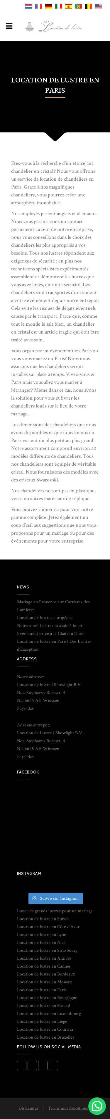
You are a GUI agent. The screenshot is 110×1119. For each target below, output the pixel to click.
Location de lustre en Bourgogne (47, 998)
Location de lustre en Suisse (43, 919)
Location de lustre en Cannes (44, 966)
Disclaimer (28, 1108)
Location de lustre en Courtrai (45, 1029)
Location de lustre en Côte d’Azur (48, 927)
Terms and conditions (68, 1108)
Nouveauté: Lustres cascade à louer (49, 626)
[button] (97, 1106)
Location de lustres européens (44, 618)
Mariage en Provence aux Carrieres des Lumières (53, 606)
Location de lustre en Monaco (44, 982)
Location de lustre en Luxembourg (49, 1014)
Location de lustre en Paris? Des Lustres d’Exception (54, 645)
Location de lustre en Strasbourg (47, 950)
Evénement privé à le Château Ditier (51, 634)
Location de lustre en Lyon (41, 935)
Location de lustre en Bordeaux (46, 974)
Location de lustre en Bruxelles (45, 1037)
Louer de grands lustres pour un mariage (55, 911)
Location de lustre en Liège (42, 1021)
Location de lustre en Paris (42, 990)
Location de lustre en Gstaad (43, 1006)
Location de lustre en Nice (41, 943)
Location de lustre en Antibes (44, 958)
